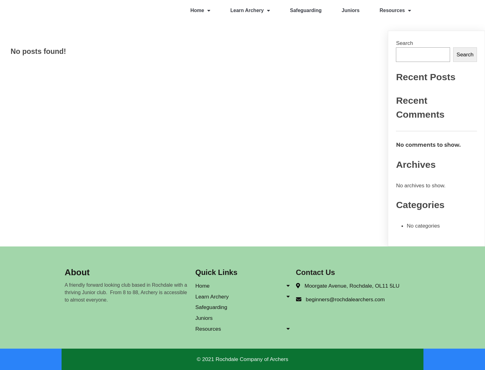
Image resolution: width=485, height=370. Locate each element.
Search (404, 43)
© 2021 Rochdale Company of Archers (242, 359)
